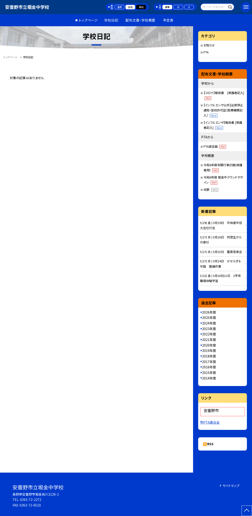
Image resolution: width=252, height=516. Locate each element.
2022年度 (209, 334)
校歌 (211, 189)
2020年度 (209, 345)
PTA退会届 (215, 146)
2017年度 (209, 361)
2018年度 (209, 356)
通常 (119, 7)
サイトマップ (231, 485)
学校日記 (111, 20)
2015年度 (209, 372)
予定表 (168, 20)
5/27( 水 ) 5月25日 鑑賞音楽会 (221, 252)
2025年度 (209, 317)
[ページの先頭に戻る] (247, 511)
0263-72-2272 (30, 499)
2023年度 (209, 328)
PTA (206, 52)
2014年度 (209, 378)
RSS (210, 443)
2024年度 (209, 323)
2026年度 (209, 312)
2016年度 (209, 367)
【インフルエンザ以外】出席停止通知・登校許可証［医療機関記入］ (223, 110)
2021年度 (209, 339)
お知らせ (209, 45)
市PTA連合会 (210, 422)
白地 (130, 7)
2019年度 (209, 350)
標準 (167, 7)
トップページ (88, 20)
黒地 (141, 7)
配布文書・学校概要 (140, 20)
